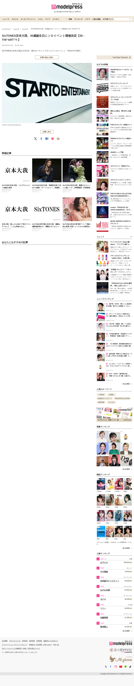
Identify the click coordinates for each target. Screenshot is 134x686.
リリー (103, 608)
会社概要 (5, 641)
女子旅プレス (108, 19)
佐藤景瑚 (104, 618)
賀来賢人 (104, 627)
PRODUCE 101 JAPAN (122, 398)
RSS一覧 (56, 645)
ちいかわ (111, 402)
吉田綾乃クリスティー (105, 398)
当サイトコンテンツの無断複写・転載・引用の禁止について (21, 648)
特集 (70, 19)
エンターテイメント (28, 19)
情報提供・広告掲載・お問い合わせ (40, 645)
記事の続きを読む (47, 57)
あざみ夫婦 (105, 590)
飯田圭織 (101, 402)
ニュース (6, 19)
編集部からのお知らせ (51, 641)
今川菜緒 (104, 572)
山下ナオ (104, 563)
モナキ (103, 599)
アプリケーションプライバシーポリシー (14, 645)
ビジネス (56, 19)
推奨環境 (32, 641)
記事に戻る (47, 132)
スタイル (15, 19)
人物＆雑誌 (96, 19)
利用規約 (25, 641)
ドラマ (87, 19)
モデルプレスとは (14, 641)
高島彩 (111, 394)
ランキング (78, 19)
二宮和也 (101, 394)
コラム (40, 19)
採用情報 (39, 641)
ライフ (47, 19)
